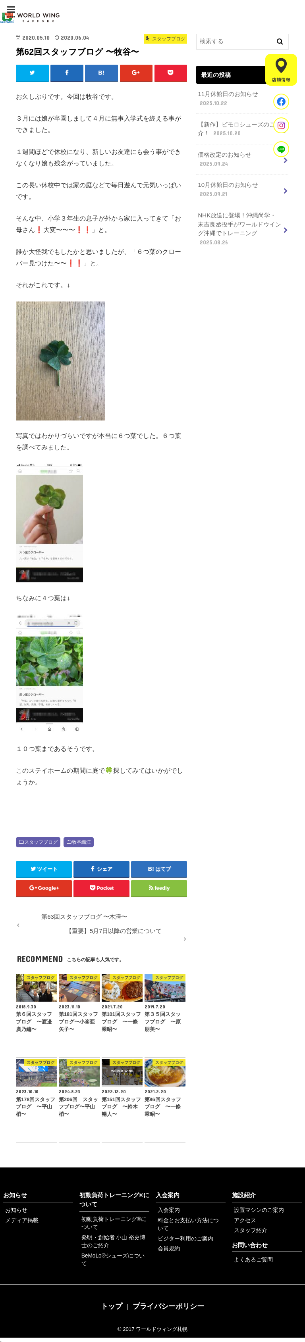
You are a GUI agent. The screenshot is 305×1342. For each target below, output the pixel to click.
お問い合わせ (250, 1244)
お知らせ (15, 1195)
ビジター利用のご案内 (183, 1237)
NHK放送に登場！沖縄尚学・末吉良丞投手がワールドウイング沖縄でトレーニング (240, 227)
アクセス (244, 1220)
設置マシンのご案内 (257, 1210)
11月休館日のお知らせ (228, 99)
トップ (111, 1301)
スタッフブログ (41, 842)
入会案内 (168, 1195)
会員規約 (168, 1247)
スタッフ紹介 (249, 1230)
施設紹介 (244, 1195)
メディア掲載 (20, 1220)
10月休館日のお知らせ (228, 188)
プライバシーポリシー (168, 1301)
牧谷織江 (81, 842)
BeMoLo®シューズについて (113, 1254)
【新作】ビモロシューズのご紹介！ (239, 128)
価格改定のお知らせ (224, 158)
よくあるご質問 (252, 1258)
